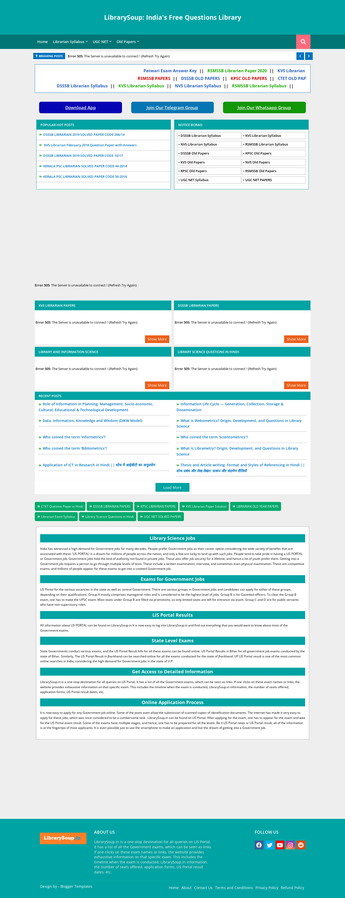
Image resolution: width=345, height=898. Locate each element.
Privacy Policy (266, 887)
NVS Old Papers (257, 162)
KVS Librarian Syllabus (146, 86)
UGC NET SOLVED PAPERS (162, 516)
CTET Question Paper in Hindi (62, 506)
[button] (300, 56)
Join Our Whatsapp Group (264, 107)
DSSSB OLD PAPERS (205, 78)
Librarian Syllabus (68, 41)
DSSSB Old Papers (195, 153)
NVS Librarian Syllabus (203, 86)
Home (42, 41)
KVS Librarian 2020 (301, 71)
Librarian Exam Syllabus (58, 516)
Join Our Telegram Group (172, 107)
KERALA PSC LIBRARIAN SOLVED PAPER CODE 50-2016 (85, 176)
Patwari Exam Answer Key (175, 71)
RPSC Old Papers (194, 171)
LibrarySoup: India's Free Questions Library (172, 17)
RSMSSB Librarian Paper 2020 (242, 71)
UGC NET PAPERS (258, 180)
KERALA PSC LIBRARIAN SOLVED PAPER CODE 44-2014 (85, 166)
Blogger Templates (76, 886)
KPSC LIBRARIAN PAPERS (158, 506)
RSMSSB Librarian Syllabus (264, 86)
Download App (80, 107)
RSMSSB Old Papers (260, 171)
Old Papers (126, 41)
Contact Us (203, 887)
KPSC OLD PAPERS (254, 78)
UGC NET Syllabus (194, 180)
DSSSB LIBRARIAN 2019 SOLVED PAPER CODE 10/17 (83, 155)
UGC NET (100, 41)
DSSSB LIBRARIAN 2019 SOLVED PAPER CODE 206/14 (84, 134)
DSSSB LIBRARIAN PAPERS (111, 506)
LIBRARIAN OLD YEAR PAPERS (258, 506)
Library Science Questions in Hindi (109, 516)
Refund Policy (292, 887)
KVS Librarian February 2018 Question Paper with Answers (90, 145)
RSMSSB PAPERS (159, 78)
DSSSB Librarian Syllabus (87, 86)
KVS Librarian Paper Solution (206, 506)
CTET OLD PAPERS (300, 78)
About (186, 887)
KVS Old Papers (193, 162)
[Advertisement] (172, 234)
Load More (172, 487)
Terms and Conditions (234, 887)
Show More (157, 339)
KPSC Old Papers (258, 153)
